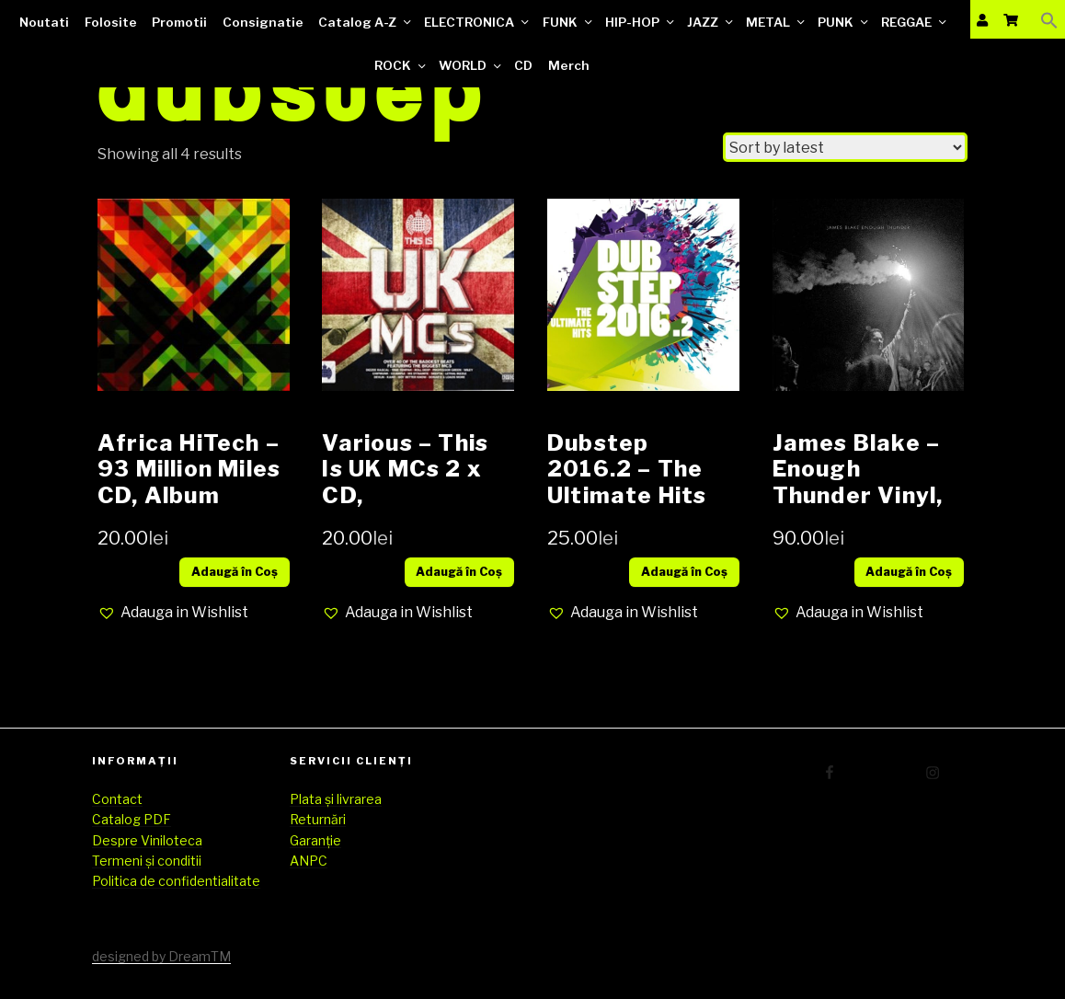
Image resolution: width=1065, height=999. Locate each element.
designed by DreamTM (161, 956)
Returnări (318, 819)
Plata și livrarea (336, 799)
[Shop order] (845, 147)
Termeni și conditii (146, 860)
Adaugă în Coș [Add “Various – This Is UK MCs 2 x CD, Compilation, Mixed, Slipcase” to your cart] (459, 572)
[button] (172, 613)
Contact (117, 799)
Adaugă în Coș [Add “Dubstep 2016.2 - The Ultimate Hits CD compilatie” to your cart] (684, 572)
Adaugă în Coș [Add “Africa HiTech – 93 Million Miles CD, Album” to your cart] (234, 572)
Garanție (315, 840)
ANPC (308, 860)
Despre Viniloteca (147, 840)
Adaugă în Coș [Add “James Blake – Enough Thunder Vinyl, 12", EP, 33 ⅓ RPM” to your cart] (908, 572)
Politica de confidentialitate (176, 881)
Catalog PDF (131, 819)
